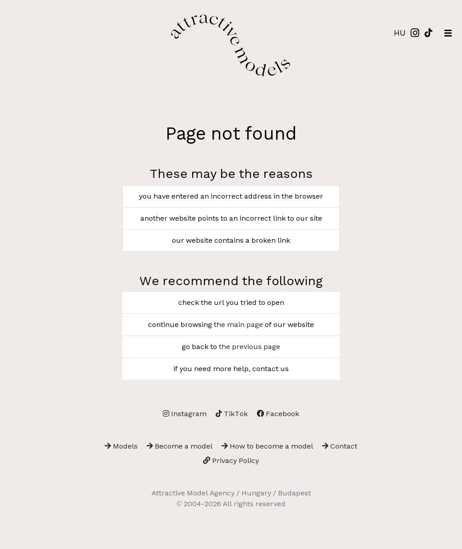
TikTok (232, 413)
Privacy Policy (231, 460)
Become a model (180, 446)
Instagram (185, 413)
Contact (339, 446)
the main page (238, 324)
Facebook (278, 413)
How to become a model (267, 446)
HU (400, 32)
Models (121, 446)
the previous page (249, 346)
